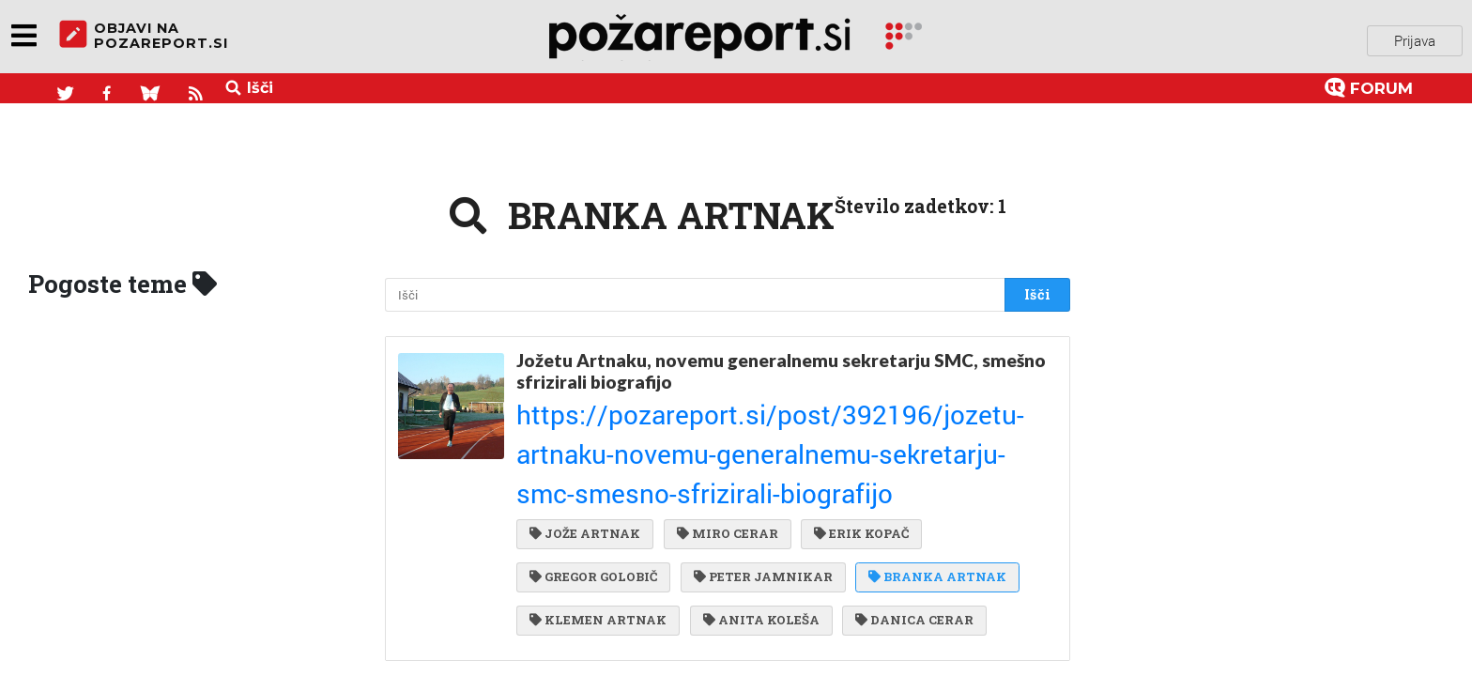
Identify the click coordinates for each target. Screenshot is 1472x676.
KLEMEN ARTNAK (598, 522)
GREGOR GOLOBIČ (593, 483)
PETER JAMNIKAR (759, 483)
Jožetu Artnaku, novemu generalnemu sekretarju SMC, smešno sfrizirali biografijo (781, 363)
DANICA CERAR (907, 522)
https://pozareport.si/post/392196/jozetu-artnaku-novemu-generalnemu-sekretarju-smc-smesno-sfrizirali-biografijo (778, 405)
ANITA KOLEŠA (757, 522)
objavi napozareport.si (143, 36)
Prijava (1414, 36)
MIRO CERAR (723, 445)
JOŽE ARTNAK (584, 445)
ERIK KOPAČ (853, 445)
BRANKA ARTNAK (930, 483)
